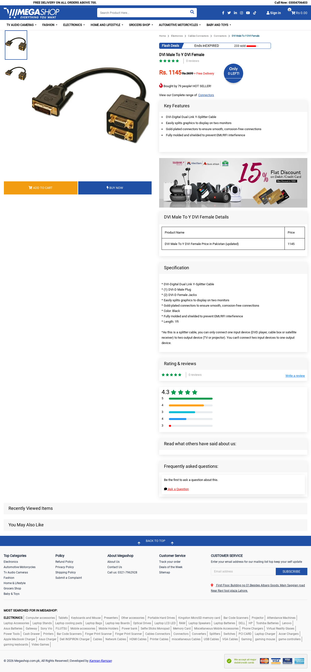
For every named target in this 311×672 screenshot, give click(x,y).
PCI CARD (245, 634)
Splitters (214, 634)
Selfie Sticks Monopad (155, 628)
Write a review (295, 376)
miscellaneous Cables (186, 639)
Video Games (40, 644)
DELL (242, 623)
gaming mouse (265, 639)
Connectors (220, 35)
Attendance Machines (281, 618)
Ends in (199, 46)
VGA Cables (230, 639)
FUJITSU (61, 628)
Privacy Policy (64, 567)
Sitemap (164, 572)
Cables (97, 639)
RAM (182, 623)
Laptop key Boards (117, 623)
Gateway (31, 628)
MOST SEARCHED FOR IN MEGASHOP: (30, 610)
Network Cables (115, 639)
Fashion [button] (48, 25)
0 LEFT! (233, 74)
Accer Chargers (289, 634)
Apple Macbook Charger (19, 639)
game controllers (289, 639)
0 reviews (192, 61)
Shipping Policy (65, 572)
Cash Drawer (31, 634)
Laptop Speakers (199, 623)
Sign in (274, 13)
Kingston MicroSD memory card (199, 618)
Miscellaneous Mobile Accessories (216, 628)
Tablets (63, 618)
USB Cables (211, 639)
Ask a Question (176, 489)
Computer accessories (40, 618)
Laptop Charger (265, 634)
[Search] (147, 12)
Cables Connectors (198, 35)
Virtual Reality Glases (280, 628)
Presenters (111, 618)
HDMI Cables (138, 639)
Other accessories (132, 618)
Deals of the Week (170, 567)
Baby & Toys (11, 594)
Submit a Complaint (68, 578)
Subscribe (291, 571)
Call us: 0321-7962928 (122, 572)
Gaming (246, 639)
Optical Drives (142, 623)
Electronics (177, 35)
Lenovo (287, 623)
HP (251, 623)
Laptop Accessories (16, 623)
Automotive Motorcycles (19, 567)
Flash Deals (170, 46)
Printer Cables (159, 639)
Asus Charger (47, 639)
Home (162, 35)
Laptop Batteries (224, 623)
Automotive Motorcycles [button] (179, 25)
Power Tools (12, 634)
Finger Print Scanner (98, 634)
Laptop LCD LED (165, 623)
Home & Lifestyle (15, 583)
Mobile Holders (108, 628)
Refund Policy (64, 561)
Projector (258, 618)
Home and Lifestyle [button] (106, 25)
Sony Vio (46, 628)
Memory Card (182, 628)
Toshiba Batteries (267, 623)
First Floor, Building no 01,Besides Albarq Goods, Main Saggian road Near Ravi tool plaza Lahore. (258, 588)
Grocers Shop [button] (140, 25)
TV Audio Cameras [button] (20, 25)
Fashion (9, 578)
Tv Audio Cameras (16, 572)
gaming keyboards (16, 644)
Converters (199, 634)
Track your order (170, 561)
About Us (113, 561)
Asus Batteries (13, 628)
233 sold (240, 46)
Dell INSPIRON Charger (75, 639)
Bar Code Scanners (236, 618)
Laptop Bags (94, 623)
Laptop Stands (42, 623)
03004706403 (298, 2)
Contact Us (114, 567)
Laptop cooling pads (68, 623)
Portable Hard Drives (161, 618)
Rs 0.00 (301, 13)
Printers (48, 634)
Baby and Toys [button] (218, 25)
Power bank (129, 628)
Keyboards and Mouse (86, 618)
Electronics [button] (73, 25)
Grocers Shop (12, 588)
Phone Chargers (252, 628)
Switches (229, 634)
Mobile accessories (82, 628)
